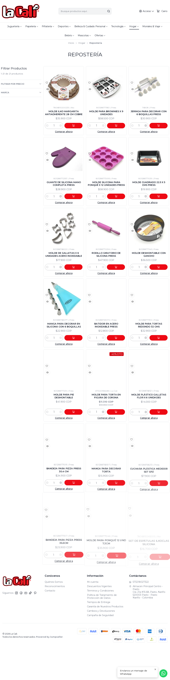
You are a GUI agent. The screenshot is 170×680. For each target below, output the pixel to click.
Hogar (81, 43)
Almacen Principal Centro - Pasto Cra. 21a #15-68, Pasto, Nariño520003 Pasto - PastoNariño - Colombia (147, 625)
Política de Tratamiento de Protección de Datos (102, 629)
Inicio (71, 43)
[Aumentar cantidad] (64, 135)
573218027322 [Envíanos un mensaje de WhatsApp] (139, 614)
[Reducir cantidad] (47, 135)
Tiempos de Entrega (98, 635)
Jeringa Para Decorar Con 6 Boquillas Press (148, 115)
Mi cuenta (92, 614)
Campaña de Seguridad (100, 647)
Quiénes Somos (54, 614)
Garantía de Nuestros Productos (105, 639)
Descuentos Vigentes (99, 619)
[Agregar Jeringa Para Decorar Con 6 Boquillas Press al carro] (160, 134)
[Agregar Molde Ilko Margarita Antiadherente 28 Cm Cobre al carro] (75, 134)
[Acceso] (147, 11)
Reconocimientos (55, 619)
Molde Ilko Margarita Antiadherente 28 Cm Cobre (63, 117)
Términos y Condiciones (100, 623)
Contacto (50, 623)
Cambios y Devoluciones (101, 643)
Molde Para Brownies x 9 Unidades (106, 115)
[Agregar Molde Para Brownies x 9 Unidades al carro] (118, 134)
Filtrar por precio (21, 84)
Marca (21, 92)
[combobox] (85, 11)
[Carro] (162, 11)
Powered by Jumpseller (49, 669)
